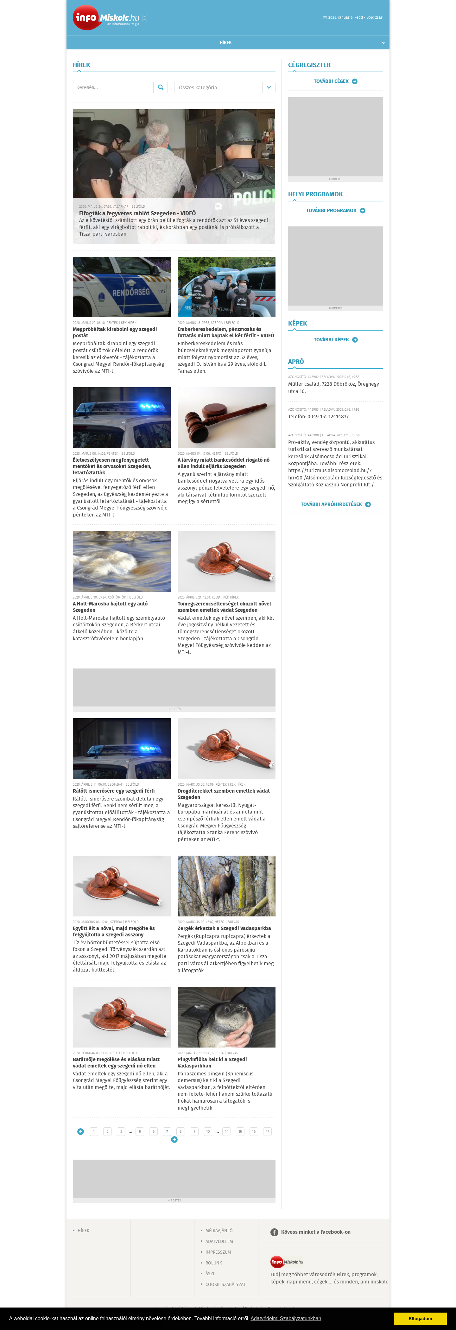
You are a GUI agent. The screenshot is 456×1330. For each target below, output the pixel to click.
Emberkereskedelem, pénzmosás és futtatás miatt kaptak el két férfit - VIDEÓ (226, 333)
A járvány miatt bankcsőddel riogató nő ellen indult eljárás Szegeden (223, 463)
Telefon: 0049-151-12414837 (318, 417)
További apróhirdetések (331, 504)
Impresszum (218, 1252)
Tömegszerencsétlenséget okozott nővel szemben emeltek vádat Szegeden (224, 607)
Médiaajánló (219, 1230)
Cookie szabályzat (225, 1284)
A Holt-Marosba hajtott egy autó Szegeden (110, 607)
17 (267, 1132)
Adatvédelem (219, 1241)
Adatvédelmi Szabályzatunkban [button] (285, 1318)
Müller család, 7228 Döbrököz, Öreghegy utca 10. (333, 387)
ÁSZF (210, 1273)
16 (254, 1132)
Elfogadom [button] (420, 1318)
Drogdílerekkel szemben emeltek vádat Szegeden (224, 794)
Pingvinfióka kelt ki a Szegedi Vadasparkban (212, 1063)
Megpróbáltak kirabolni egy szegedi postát (115, 333)
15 (240, 1132)
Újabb (81, 1132)
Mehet (160, 87)
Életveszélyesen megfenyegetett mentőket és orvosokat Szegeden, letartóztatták (112, 466)
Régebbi (174, 1139)
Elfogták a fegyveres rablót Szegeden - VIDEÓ (137, 213)
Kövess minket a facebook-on (316, 1232)
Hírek (226, 42)
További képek (331, 340)
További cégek (331, 81)
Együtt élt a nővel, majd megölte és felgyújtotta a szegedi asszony (114, 932)
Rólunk (214, 1263)
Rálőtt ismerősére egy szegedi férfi (114, 791)
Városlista (144, 18)
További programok (331, 210)
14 (226, 1132)
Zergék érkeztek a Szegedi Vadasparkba (224, 929)
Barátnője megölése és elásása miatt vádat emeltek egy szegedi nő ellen (116, 1063)
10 (208, 1132)
